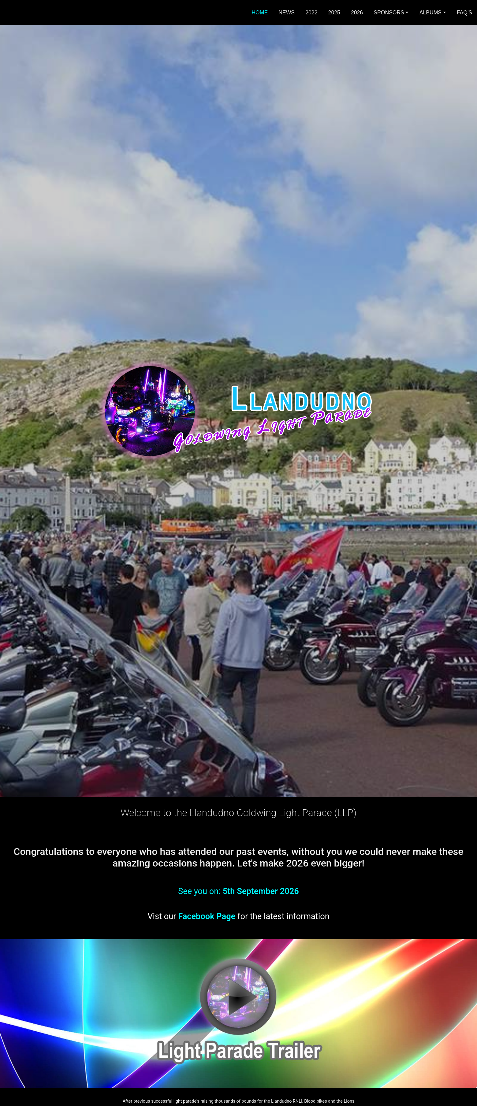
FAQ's (464, 12)
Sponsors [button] (389, 12)
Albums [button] (430, 12)
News (286, 12)
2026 (357, 12)
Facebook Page (206, 916)
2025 (334, 12)
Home (260, 12)
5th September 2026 (261, 891)
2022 (311, 12)
